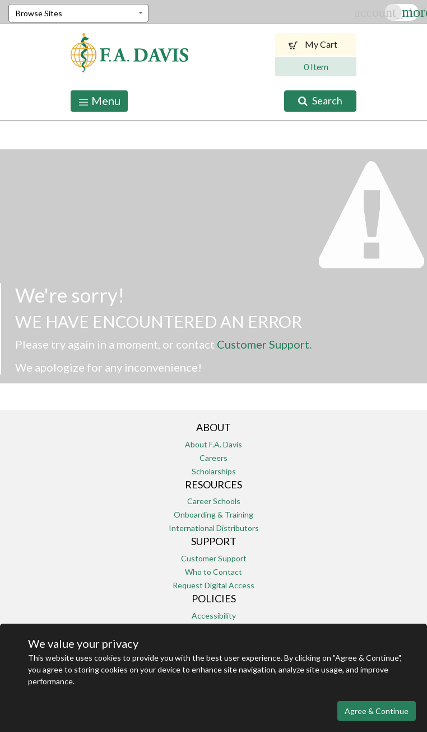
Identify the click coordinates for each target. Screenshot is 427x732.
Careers (213, 458)
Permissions (213, 629)
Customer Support (214, 558)
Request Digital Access (213, 585)
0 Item (316, 66)
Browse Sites (39, 13)
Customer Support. (264, 344)
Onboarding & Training (213, 514)
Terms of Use (278, 696)
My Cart (315, 44)
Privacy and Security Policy (204, 696)
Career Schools (213, 501)
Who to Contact (213, 572)
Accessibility (214, 615)
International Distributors (214, 528)
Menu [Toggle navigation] (99, 101)
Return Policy (213, 642)
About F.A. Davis (213, 444)
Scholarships (214, 471)
